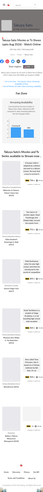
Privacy (27, 472)
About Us (32, 478)
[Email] (18, 61)
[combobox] (28, 67)
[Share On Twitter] (13, 61)
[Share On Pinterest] (7, 61)
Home (12, 55)
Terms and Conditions (16, 478)
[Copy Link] (24, 61)
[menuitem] (6, 473)
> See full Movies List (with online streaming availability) (21, 86)
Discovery (16, 472)
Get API (36, 472)
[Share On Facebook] (2, 61)
